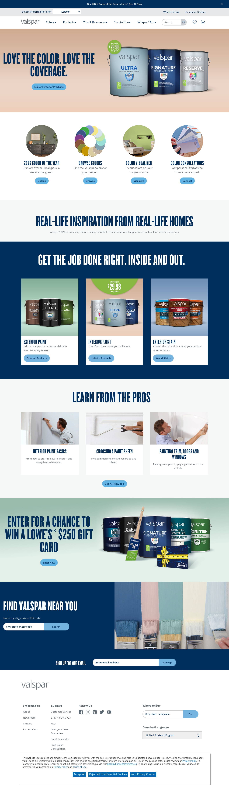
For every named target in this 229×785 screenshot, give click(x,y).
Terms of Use (80, 766)
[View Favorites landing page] (194, 22)
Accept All (79, 774)
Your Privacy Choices (143, 774)
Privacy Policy (189, 760)
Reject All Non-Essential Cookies (108, 774)
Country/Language (155, 727)
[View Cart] (203, 22)
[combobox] (171, 22)
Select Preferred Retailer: (37, 11)
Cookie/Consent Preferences (122, 763)
